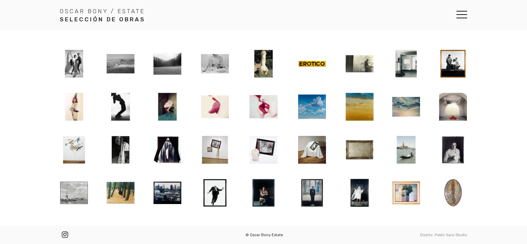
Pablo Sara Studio (451, 235)
